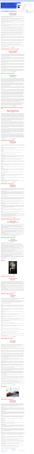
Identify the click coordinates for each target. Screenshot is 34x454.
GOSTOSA (3, 260)
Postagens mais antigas (22, 450)
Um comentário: (8, 47)
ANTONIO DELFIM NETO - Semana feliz (8, 237)
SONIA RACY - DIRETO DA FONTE (7, 293)
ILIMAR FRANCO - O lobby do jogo (7, 183)
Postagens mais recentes (4, 450)
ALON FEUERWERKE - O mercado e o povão (9, 11)
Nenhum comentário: (9, 138)
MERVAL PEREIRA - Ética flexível (7, 338)
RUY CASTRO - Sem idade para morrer (8, 276)
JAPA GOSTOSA (4, 386)
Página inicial (13, 450)
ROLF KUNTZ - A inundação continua (7, 73)
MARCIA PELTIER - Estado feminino (7, 399)
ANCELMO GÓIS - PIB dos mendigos (7, 140)
